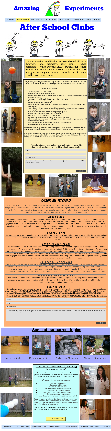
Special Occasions (70, 427)
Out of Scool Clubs (39, 427)
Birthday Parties (54, 427)
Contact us (106, 427)
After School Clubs (22, 427)
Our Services (7, 427)
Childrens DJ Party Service (89, 427)
